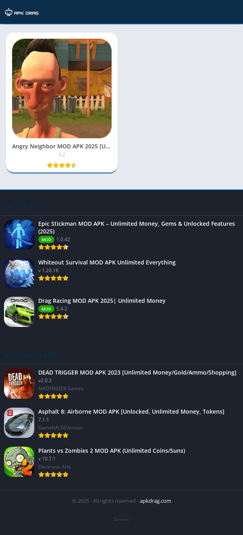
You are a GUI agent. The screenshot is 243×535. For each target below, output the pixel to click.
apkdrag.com (155, 500)
